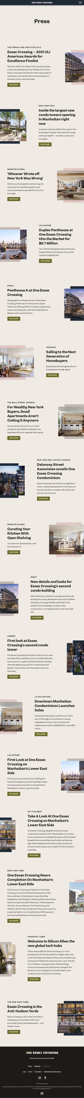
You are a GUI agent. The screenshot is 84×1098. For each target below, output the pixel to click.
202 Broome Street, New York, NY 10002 (42, 1058)
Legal (24, 1071)
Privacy (30, 1071)
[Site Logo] (42, 2)
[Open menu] (80, 2)
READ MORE (13, 85)
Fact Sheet (46, 1066)
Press (30, 1066)
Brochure (37, 1066)
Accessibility (38, 1071)
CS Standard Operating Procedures (52, 1071)
